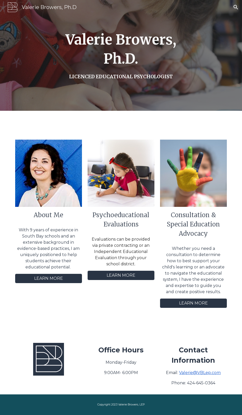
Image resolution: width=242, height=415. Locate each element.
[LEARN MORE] (48, 278)
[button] (236, 7)
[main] (121, 55)
